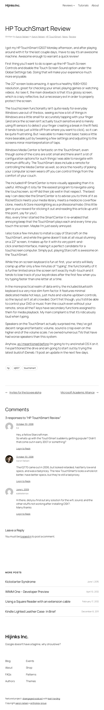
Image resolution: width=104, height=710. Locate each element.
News (65, 36)
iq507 (16, 367)
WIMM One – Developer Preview (27, 591)
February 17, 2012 (90, 601)
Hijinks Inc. (12, 5)
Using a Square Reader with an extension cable (38, 601)
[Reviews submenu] (74, 5)
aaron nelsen (21, 703)
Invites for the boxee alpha (25, 392)
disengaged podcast (32, 698)
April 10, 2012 (92, 591)
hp (8, 367)
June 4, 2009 (22, 489)
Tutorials (83, 5)
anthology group (38, 703)
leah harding (54, 698)
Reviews (68, 5)
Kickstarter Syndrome (20, 581)
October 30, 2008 (24, 424)
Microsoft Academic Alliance (77, 392)
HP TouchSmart (53, 36)
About (95, 5)
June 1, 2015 (93, 581)
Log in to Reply (23, 448)
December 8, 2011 (90, 611)
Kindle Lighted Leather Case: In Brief (30, 611)
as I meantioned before (33, 344)
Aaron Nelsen (22, 36)
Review (72, 36)
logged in (25, 536)
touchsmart (30, 367)
